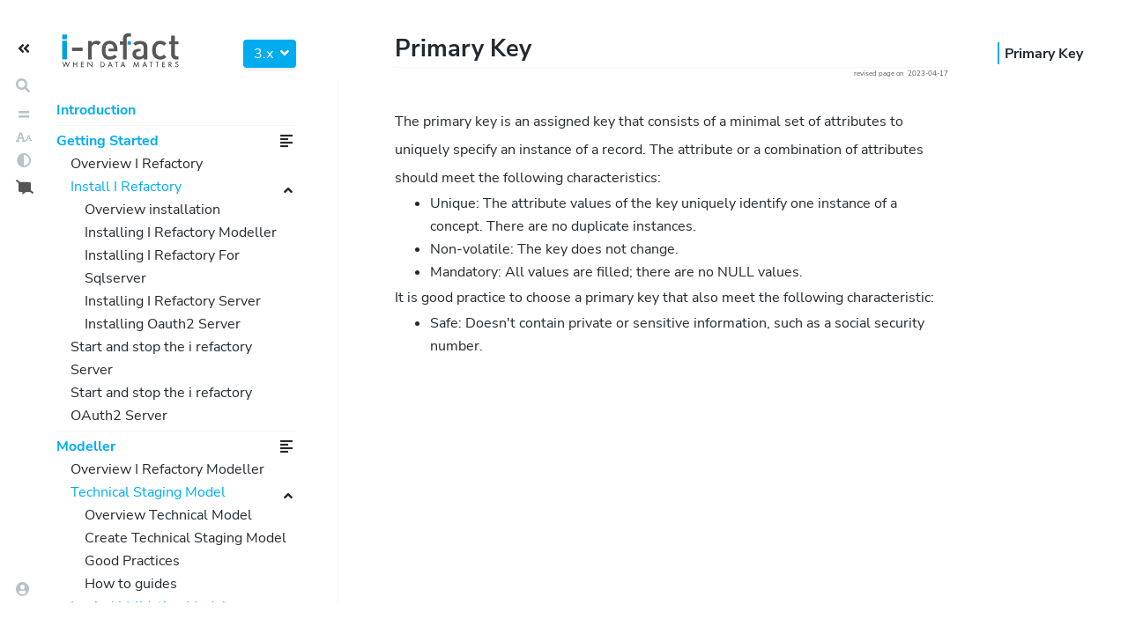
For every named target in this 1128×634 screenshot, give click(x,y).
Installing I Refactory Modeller (181, 232)
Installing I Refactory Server (173, 301)
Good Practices (132, 561)
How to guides (131, 583)
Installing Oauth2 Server (163, 324)
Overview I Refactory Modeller (167, 469)
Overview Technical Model (168, 515)
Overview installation (152, 209)
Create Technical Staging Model (185, 538)
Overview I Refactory (136, 163)
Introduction (96, 110)
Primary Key (1044, 53)
